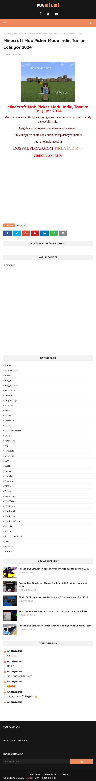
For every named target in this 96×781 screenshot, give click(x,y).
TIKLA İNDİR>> (68, 148)
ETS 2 (7, 410)
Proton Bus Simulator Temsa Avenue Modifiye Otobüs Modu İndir (55, 625)
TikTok (8, 486)
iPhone (8, 531)
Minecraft (20, 33)
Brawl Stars (10, 390)
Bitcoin (8, 375)
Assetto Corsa (11, 370)
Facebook (9, 420)
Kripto (8, 445)
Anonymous (14, 650)
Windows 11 (10, 511)
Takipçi (8, 471)
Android (8, 365)
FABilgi (29, 777)
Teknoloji (9, 476)
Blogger (8, 380)
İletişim (64, 774)
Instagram (10, 440)
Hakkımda (50, 774)
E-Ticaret (9, 405)
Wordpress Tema (12, 521)
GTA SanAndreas (13, 430)
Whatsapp (10, 506)
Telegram (9, 481)
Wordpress (10, 516)
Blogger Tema (11, 385)
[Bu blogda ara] (36, 761)
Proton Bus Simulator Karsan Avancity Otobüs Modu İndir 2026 (54, 568)
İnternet (8, 551)
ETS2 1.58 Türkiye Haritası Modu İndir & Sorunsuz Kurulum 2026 (53, 597)
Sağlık (7, 466)
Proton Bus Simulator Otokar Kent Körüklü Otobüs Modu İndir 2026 (53, 585)
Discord (8, 395)
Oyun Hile (9, 456)
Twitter (8, 491)
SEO (7, 461)
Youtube (9, 526)
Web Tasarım (11, 501)
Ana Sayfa (8, 33)
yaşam (8, 541)
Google (8, 435)
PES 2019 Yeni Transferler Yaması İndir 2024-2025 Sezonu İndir (53, 611)
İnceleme (9, 546)
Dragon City (11, 400)
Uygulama (10, 496)
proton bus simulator (15, 536)
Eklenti (8, 415)
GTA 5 (7, 425)
